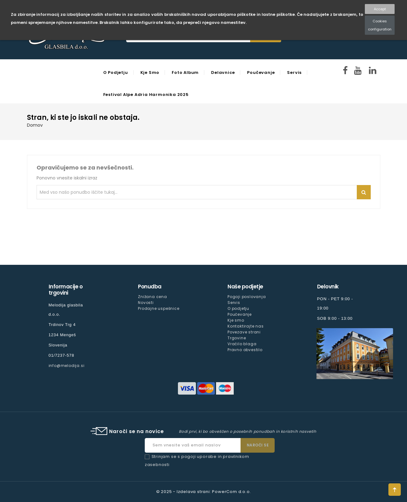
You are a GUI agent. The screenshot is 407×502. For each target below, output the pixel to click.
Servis (294, 72)
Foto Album (185, 72)
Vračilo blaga (242, 343)
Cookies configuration (380, 25)
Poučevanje (261, 72)
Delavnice (223, 72)
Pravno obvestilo (245, 349)
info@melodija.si (67, 365)
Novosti (146, 302)
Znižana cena (152, 296)
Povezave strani (244, 332)
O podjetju (115, 72)
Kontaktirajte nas (246, 326)
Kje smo (150, 72)
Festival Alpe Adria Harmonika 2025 (146, 94)
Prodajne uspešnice (158, 308)
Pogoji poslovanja (247, 296)
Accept (380, 9)
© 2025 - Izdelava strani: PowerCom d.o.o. (203, 492)
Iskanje (364, 192)
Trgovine (237, 338)
